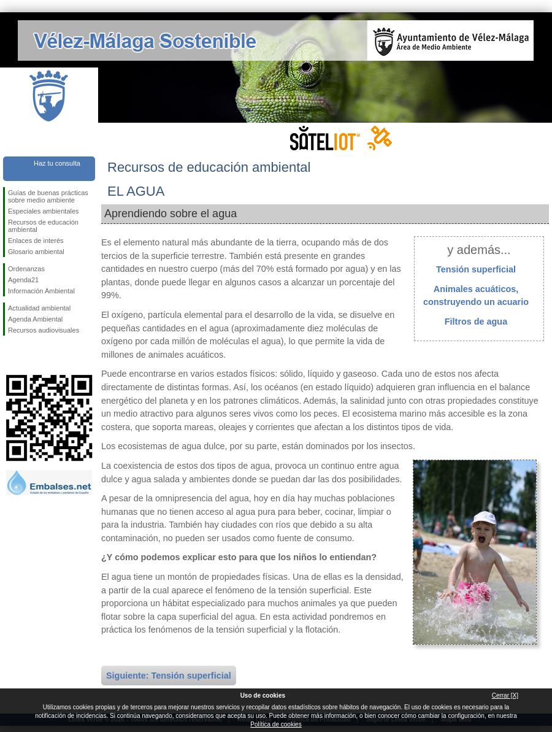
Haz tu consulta (57, 163)
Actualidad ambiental (39, 308)
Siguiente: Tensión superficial (168, 675)
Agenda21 (23, 279)
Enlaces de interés (36, 240)
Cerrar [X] (505, 695)
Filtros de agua (476, 321)
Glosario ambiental (36, 251)
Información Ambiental (41, 291)
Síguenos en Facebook (10, 355)
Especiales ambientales (43, 211)
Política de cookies (275, 724)
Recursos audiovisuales (43, 330)
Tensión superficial (476, 269)
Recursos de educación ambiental (43, 225)
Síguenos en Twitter (30, 355)
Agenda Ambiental (35, 319)
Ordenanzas (26, 268)
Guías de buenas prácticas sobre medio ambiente (48, 196)
